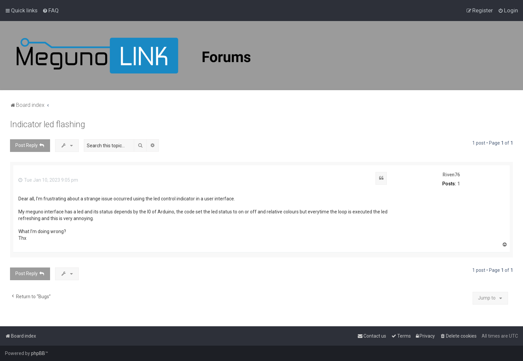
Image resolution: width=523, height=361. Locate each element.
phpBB (38, 353)
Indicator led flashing (47, 124)
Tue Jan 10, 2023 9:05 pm (48, 180)
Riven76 (451, 174)
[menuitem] (50, 10)
